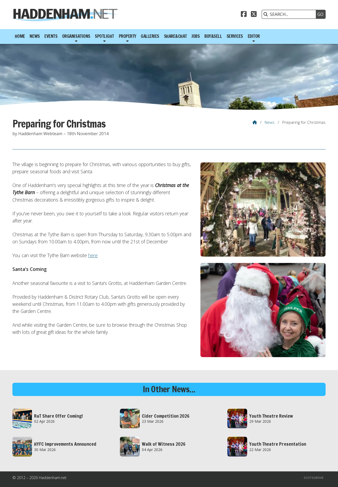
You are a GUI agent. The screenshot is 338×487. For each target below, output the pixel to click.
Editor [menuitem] (254, 36)
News (270, 122)
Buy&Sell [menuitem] (213, 36)
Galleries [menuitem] (150, 36)
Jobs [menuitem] (195, 36)
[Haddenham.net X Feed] (254, 15)
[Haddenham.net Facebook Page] (244, 15)
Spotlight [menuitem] (104, 36)
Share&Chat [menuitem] (175, 36)
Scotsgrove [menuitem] (313, 478)
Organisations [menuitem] (76, 36)
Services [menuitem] (235, 36)
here (93, 255)
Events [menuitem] (50, 36)
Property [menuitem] (127, 36)
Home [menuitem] (20, 36)
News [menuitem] (35, 36)
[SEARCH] (290, 14)
